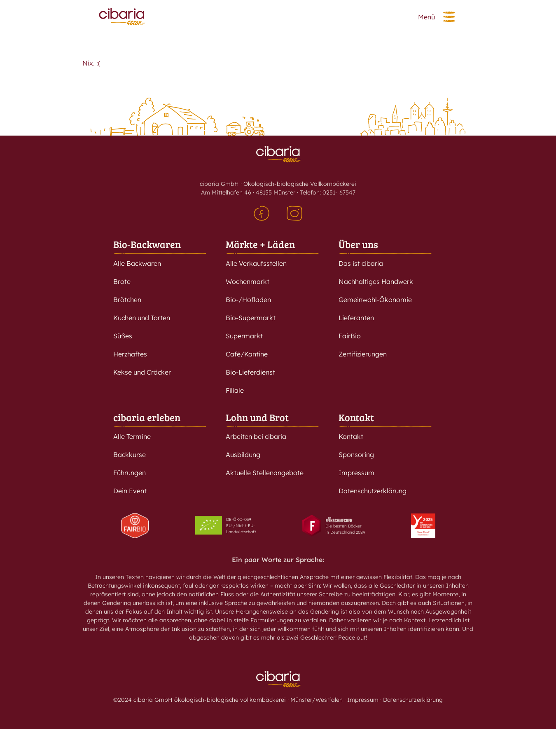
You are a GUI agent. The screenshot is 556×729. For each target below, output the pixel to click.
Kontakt (356, 417)
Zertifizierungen (363, 354)
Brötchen (127, 299)
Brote (122, 281)
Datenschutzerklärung (372, 491)
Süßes (122, 336)
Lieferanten (356, 318)
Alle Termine (132, 436)
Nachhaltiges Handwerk (376, 281)
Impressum (356, 473)
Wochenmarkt (247, 281)
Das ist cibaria (361, 263)
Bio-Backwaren (147, 244)
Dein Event (130, 491)
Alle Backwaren (137, 263)
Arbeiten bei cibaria (256, 436)
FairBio (350, 336)
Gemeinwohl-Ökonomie (375, 299)
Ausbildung (243, 454)
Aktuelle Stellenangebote (265, 473)
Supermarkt (244, 336)
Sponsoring (356, 454)
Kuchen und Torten (141, 318)
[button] (449, 16)
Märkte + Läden (260, 244)
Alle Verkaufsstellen (256, 263)
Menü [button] (426, 17)
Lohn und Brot (257, 417)
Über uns (358, 244)
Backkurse (129, 454)
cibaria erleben (146, 417)
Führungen (129, 473)
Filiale (235, 390)
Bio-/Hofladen (248, 299)
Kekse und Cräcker (142, 372)
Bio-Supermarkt (251, 318)
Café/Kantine (247, 354)
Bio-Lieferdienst (250, 372)
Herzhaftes (130, 354)
